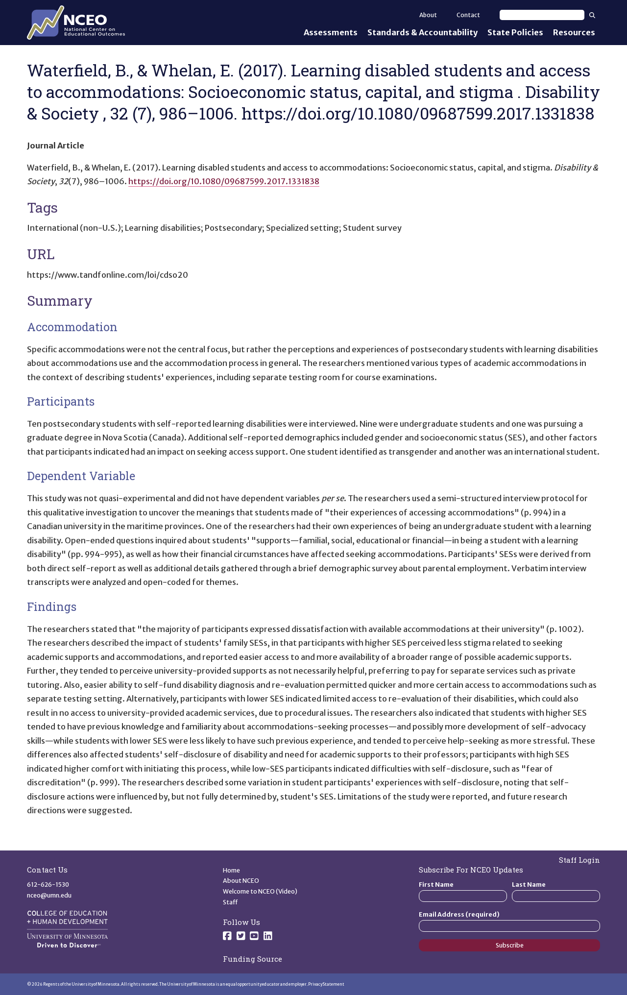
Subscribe (510, 945)
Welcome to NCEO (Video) (260, 891)
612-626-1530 (48, 884)
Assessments (331, 32)
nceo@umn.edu (49, 895)
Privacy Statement (326, 984)
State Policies (515, 32)
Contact (468, 15)
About (428, 15)
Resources (574, 32)
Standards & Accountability (422, 32)
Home (231, 870)
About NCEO (241, 880)
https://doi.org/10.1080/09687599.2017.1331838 (223, 181)
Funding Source (252, 959)
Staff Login (579, 860)
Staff (230, 902)
